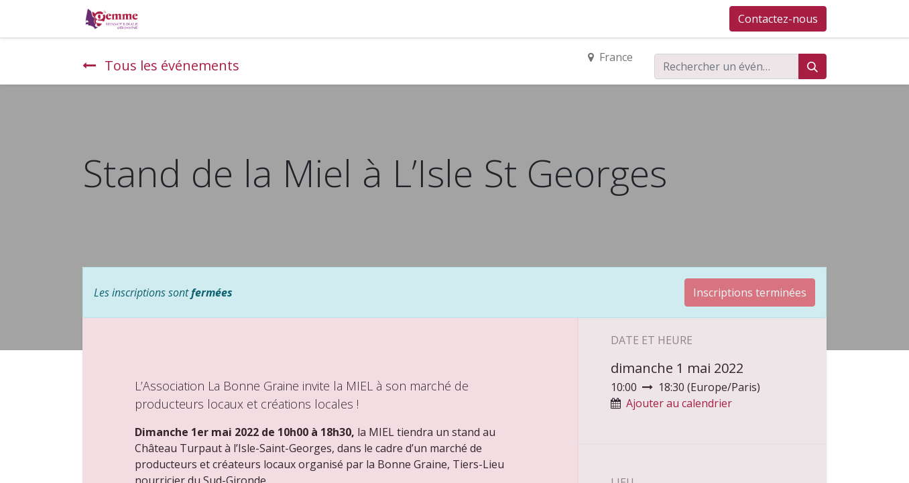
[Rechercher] (812, 66)
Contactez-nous (778, 18)
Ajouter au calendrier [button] (679, 403)
